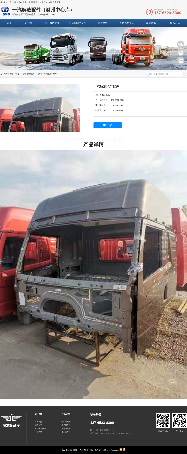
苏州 (41, 2)
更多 (59, 2)
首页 (9, 23)
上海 (29, 2)
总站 (12, 2)
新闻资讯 (151, 23)
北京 (24, 2)
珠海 (46, 2)
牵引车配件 (66, 422)
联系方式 (175, 23)
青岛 (16, 2)
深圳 (33, 2)
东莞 (50, 2)
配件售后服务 (127, 23)
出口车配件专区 (77, 23)
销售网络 (103, 23)
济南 (20, 2)
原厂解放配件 (52, 23)
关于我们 (29, 23)
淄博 (54, 2)
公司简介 (38, 422)
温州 (37, 2)
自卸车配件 (66, 428)
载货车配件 (66, 425)
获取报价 (107, 125)
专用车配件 (66, 432)
